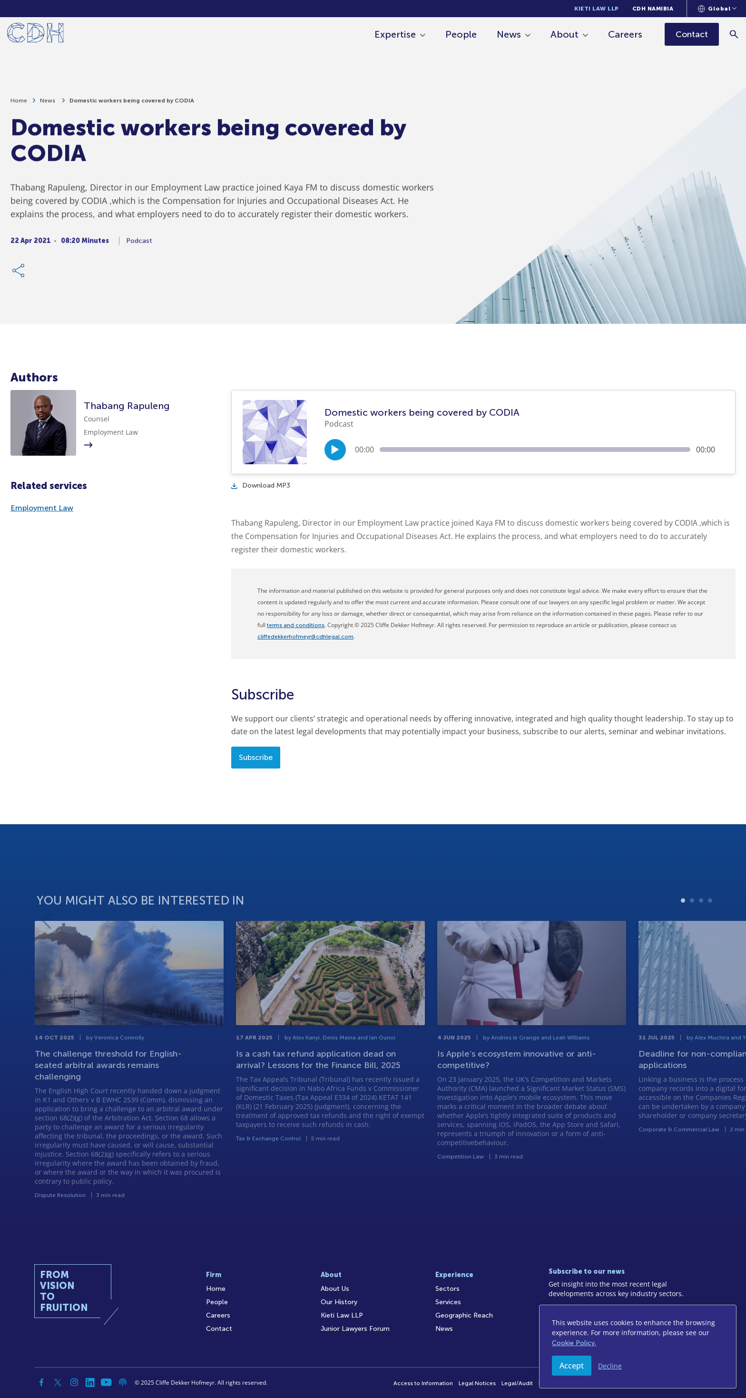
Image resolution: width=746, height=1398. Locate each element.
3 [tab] (701, 927)
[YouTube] (106, 1382)
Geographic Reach (464, 1315)
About (564, 34)
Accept (572, 1365)
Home (18, 104)
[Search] (734, 34)
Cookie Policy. (574, 1343)
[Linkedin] (90, 1382)
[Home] (35, 34)
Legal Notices (477, 1383)
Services (448, 1302)
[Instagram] (74, 1382)
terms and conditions (295, 625)
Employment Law (41, 507)
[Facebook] (41, 1382)
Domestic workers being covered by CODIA (131, 104)
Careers (625, 34)
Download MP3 (260, 485)
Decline (610, 1365)
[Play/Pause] (335, 449)
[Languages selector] (717, 8)
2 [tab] (692, 927)
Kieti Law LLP (596, 8)
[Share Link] (19, 274)
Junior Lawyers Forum (355, 1329)
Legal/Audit (517, 1383)
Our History (339, 1302)
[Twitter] (58, 1382)
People (461, 34)
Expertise (395, 34)
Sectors (447, 1289)
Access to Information (423, 1383)
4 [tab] (710, 927)
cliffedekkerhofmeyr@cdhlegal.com (305, 636)
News (509, 34)
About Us (335, 1289)
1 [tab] (683, 927)
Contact (219, 1329)
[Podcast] (122, 1382)
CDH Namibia (653, 8)
